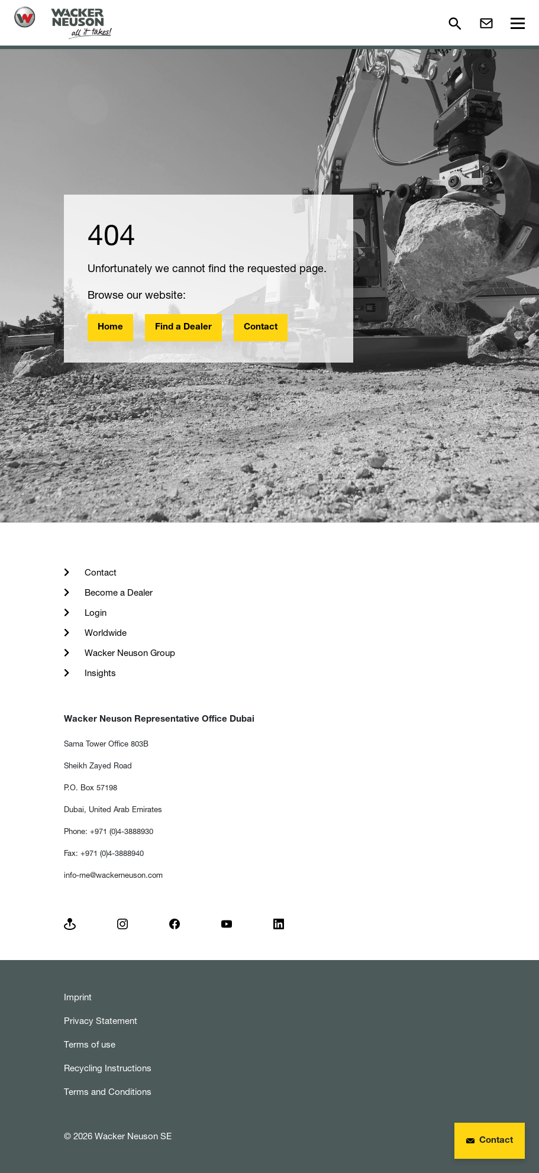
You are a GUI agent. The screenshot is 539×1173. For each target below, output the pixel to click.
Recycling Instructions (107, 1068)
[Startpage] (63, 23)
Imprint (78, 997)
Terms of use (89, 1044)
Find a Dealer (183, 327)
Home (110, 327)
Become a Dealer (117, 592)
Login (94, 612)
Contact (260, 327)
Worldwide (104, 632)
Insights (99, 672)
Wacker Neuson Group (128, 652)
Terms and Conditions (107, 1091)
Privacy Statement (100, 1020)
